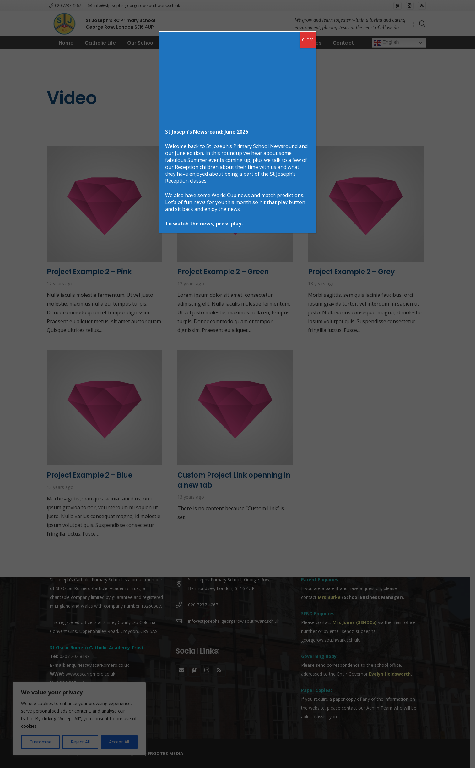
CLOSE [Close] (307, 39)
